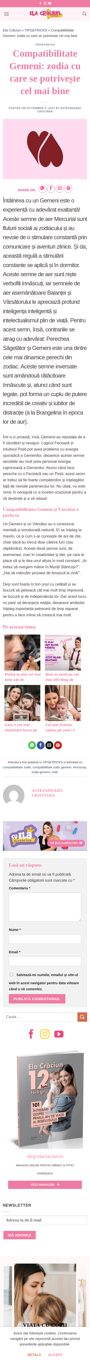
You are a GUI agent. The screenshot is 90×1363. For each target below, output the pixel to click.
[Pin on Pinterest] (68, 189)
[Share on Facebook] (51, 189)
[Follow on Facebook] (40, 3)
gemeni (66, 767)
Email (14, 952)
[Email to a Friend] (60, 189)
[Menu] (6, 14)
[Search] (84, 13)
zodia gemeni (40, 772)
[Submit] (82, 1017)
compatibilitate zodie (17, 767)
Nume (15, 930)
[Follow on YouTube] (49, 3)
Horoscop (79, 767)
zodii (54, 772)
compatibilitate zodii (46, 767)
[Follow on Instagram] (45, 3)
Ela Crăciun (12, 30)
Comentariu (19, 888)
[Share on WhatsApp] (42, 189)
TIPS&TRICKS (35, 30)
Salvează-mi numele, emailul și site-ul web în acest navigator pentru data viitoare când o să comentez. (44, 982)
